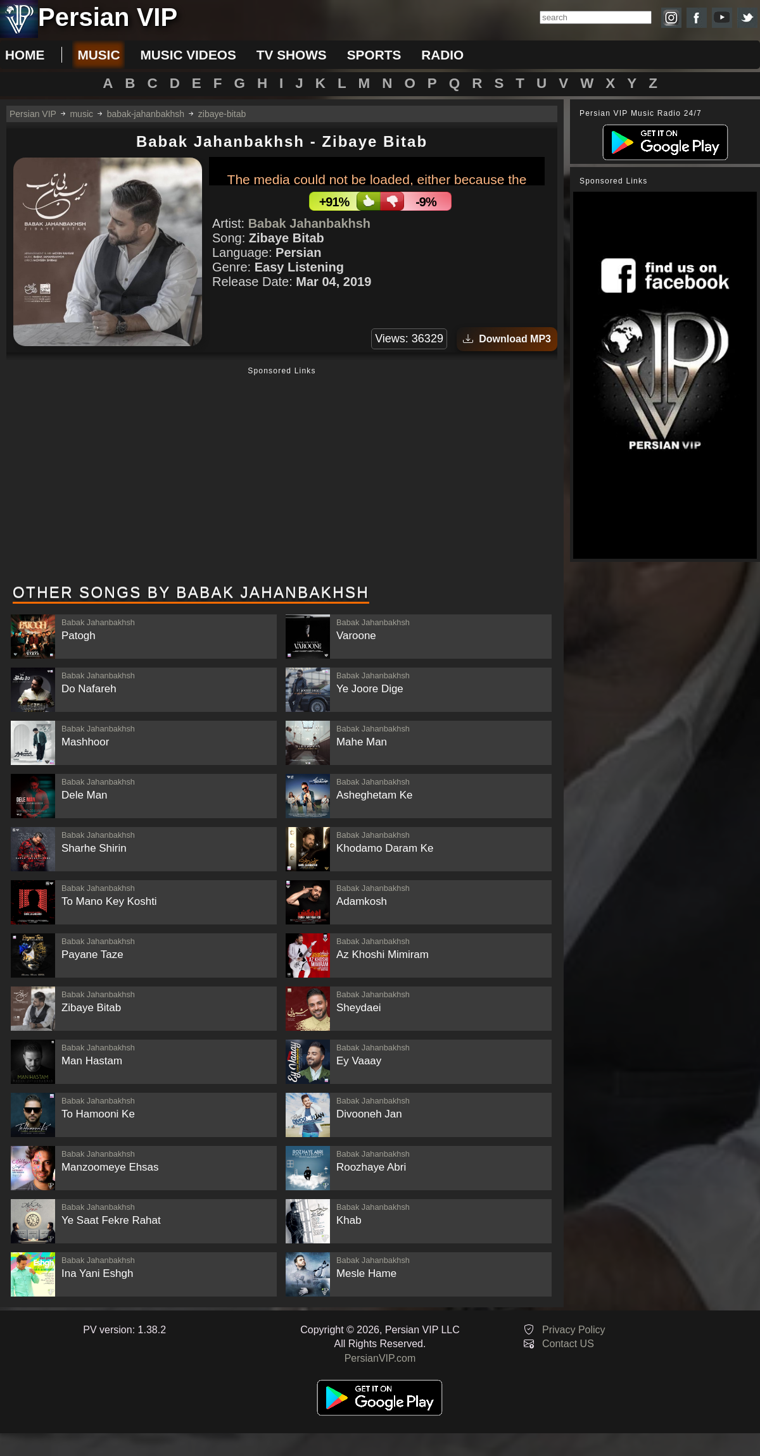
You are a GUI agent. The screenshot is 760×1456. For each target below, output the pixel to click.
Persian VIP (33, 114)
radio (442, 54)
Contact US (568, 1343)
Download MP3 (507, 338)
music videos (188, 54)
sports (374, 54)
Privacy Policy (573, 1329)
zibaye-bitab (222, 114)
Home (24, 54)
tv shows (291, 54)
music (98, 54)
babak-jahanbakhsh (145, 114)
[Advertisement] (281, 476)
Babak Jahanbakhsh (309, 223)
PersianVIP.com (380, 1358)
